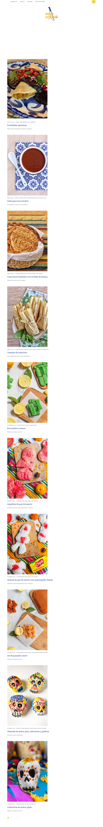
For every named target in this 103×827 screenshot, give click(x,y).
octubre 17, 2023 (11, 501)
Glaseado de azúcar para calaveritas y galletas (28, 731)
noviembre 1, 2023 (11, 425)
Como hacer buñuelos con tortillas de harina (27, 277)
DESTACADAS (33, 349)
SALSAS (45, 198)
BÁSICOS (17, 198)
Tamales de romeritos (17, 352)
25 (17, 818)
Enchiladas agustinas (17, 125)
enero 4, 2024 (10, 349)
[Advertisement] (51, 36)
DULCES (27, 425)
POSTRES (41, 273)
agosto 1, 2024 (10, 122)
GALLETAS (39, 728)
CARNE (17, 122)
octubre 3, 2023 (11, 804)
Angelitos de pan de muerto (19, 504)
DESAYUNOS (26, 349)
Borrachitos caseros (16, 428)
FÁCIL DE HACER (39, 198)
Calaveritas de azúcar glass (19, 807)
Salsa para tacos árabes (17, 201)
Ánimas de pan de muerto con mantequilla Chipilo (30, 580)
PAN (37, 273)
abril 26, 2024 (10, 198)
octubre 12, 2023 (11, 728)
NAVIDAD (33, 273)
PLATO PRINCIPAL (32, 122)
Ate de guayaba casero (17, 655)
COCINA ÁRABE (23, 198)
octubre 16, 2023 (11, 577)
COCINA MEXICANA (23, 122)
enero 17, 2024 (10, 273)
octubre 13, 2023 (11, 652)
